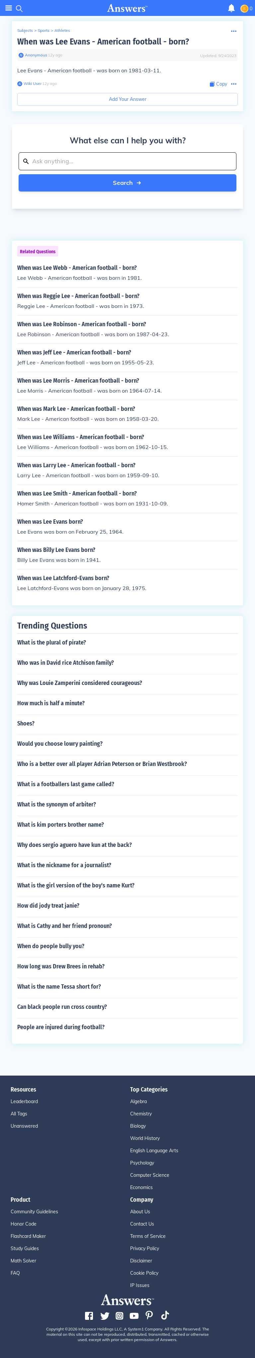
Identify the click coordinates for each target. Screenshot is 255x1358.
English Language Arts (154, 1151)
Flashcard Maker (28, 1236)
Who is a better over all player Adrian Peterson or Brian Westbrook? (102, 764)
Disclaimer (141, 1261)
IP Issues (139, 1285)
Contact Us (142, 1224)
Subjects (25, 30)
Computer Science (149, 1175)
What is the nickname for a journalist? (64, 865)
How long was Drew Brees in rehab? (61, 966)
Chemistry (141, 1114)
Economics (141, 1187)
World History (145, 1138)
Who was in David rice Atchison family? (65, 662)
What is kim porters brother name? (60, 824)
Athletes (62, 30)
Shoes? (26, 723)
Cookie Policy (144, 1273)
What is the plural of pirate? (51, 642)
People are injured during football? (61, 1027)
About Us (140, 1212)
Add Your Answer (127, 99)
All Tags (19, 1114)
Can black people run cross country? (62, 1007)
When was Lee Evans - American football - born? (103, 42)
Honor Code (24, 1224)
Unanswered (24, 1126)
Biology (138, 1126)
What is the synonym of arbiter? (56, 804)
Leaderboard (24, 1101)
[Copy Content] (218, 84)
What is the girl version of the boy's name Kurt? (75, 885)
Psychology (142, 1163)
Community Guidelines (34, 1212)
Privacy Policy (144, 1248)
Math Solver (23, 1261)
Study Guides (25, 1248)
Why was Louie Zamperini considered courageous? (79, 683)
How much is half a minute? (51, 703)
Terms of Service (148, 1236)
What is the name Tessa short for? (59, 986)
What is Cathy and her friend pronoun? (64, 926)
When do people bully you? (50, 946)
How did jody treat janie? (48, 905)
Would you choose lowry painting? (60, 743)
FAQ (15, 1273)
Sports (43, 30)
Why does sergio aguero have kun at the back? (74, 845)
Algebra (138, 1101)
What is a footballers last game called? (65, 784)
